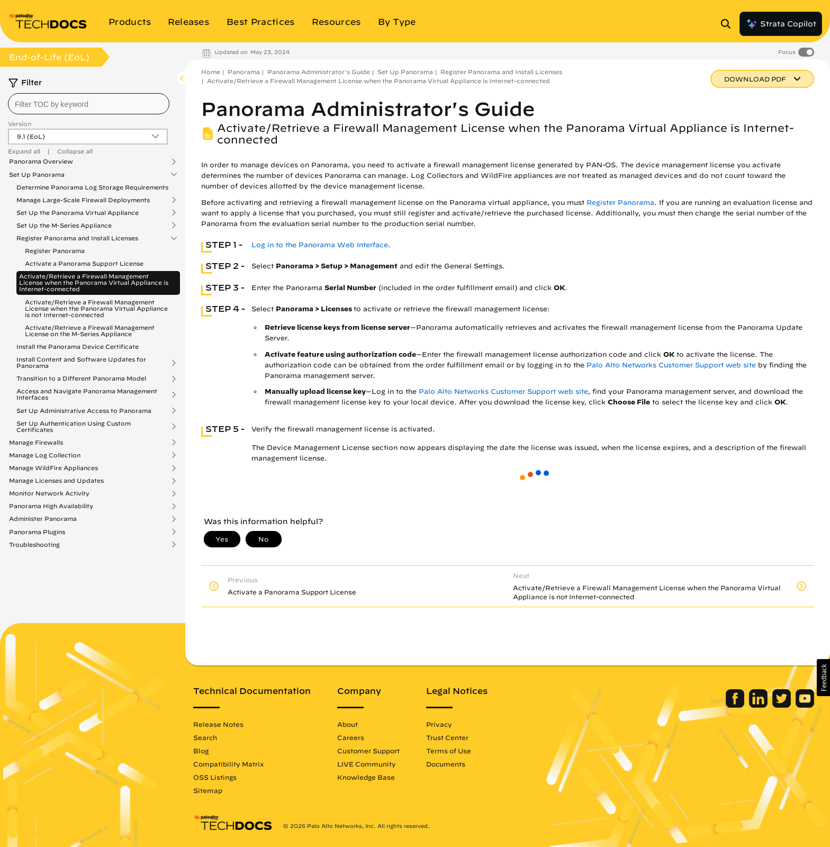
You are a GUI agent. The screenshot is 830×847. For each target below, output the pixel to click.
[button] (823, 677)
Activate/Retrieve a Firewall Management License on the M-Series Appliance (90, 330)
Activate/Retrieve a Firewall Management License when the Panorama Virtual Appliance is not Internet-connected (96, 308)
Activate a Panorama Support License (84, 263)
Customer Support (368, 750)
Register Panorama (55, 250)
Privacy (439, 724)
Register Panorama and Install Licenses (77, 238)
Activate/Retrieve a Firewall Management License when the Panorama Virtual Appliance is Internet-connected (93, 282)
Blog (201, 750)
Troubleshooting (34, 545)
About (347, 724)
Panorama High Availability (51, 506)
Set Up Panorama (37, 175)
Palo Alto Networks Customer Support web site (671, 365)
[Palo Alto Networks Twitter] (782, 705)
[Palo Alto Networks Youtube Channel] (805, 705)
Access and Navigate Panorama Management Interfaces (86, 394)
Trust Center (447, 737)
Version (19, 123)
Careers (350, 737)
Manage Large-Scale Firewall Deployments (83, 200)
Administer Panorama (43, 519)
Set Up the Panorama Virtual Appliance (77, 213)
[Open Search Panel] (729, 24)
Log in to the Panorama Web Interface (319, 245)
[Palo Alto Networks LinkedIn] (759, 705)
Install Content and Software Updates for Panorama (81, 362)
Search (205, 737)
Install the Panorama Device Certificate (77, 346)
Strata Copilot (780, 23)
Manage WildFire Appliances (53, 468)
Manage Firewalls (36, 442)
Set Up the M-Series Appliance (64, 225)
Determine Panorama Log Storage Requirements (92, 187)
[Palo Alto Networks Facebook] (736, 705)
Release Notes (218, 724)
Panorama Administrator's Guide (318, 71)
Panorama (244, 71)
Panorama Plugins (37, 532)
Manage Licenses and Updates (56, 480)
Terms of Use (448, 750)
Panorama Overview (41, 161)
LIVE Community (366, 764)
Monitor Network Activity (49, 493)
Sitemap (207, 790)
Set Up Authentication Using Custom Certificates (73, 426)
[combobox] (88, 103)
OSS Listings (215, 777)
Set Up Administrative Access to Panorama (83, 411)
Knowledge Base (366, 777)
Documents (445, 764)
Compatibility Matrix (228, 764)
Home (210, 71)
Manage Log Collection (44, 455)
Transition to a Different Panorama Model (81, 378)
